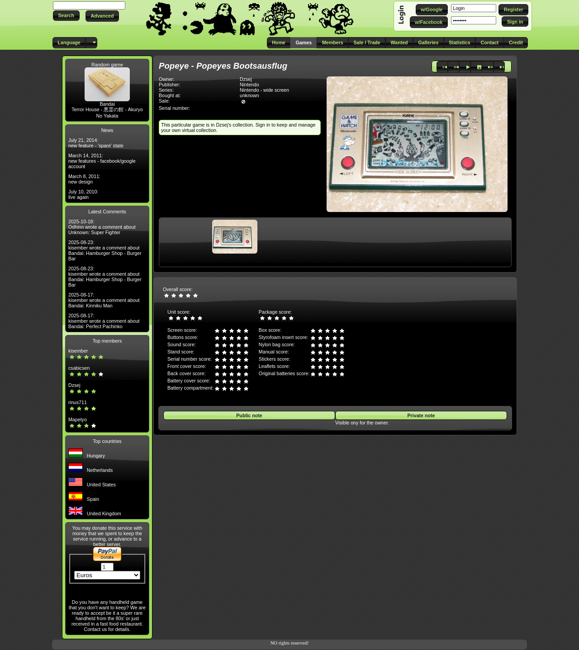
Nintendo (249, 84)
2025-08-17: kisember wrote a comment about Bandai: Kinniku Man (104, 300)
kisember (78, 350)
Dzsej (74, 385)
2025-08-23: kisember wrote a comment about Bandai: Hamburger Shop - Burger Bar (105, 250)
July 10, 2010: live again (83, 194)
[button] (66, 15)
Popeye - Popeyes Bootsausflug (223, 66)
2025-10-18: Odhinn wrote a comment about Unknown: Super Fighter (102, 227)
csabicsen (79, 368)
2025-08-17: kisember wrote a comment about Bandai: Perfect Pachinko (104, 321)
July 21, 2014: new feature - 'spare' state (95, 142)
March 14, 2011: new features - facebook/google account (102, 161)
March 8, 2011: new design (84, 179)
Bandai (107, 104)
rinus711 (77, 402)
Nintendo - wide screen (264, 90)
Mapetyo (77, 419)
